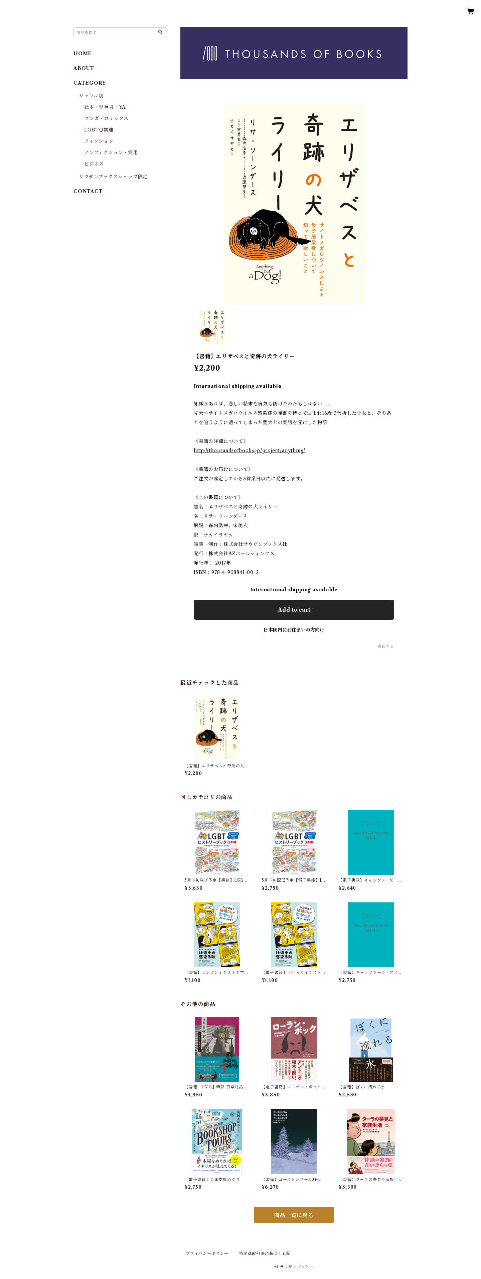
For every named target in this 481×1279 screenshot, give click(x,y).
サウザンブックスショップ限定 (113, 177)
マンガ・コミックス (106, 118)
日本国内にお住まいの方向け (294, 630)
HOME (82, 54)
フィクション (99, 141)
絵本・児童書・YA (105, 107)
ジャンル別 (91, 96)
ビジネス (94, 164)
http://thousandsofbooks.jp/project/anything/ (249, 451)
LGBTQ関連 (99, 130)
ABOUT (83, 68)
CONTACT (88, 191)
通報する (385, 646)
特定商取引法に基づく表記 (265, 1253)
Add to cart (294, 609)
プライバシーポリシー (207, 1253)
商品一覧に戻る (294, 1215)
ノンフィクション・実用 (111, 153)
